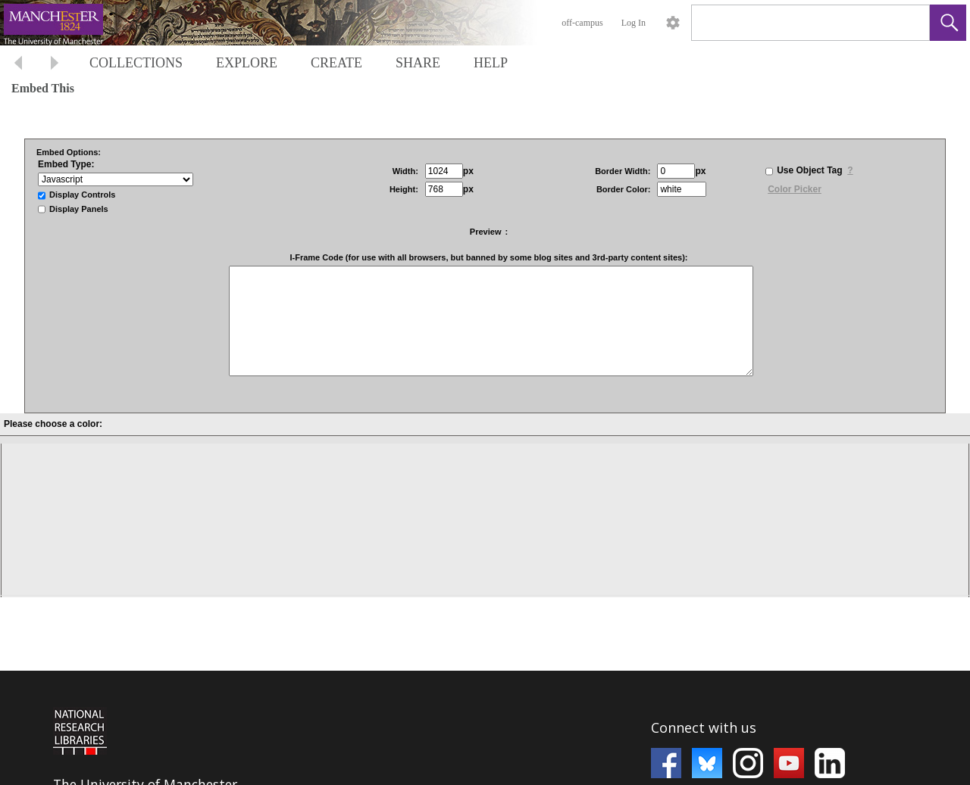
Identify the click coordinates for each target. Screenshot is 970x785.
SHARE (418, 62)
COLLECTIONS (136, 62)
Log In (633, 22)
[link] (906, 22)
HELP (491, 62)
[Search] (792, 23)
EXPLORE (246, 62)
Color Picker (794, 189)
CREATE (336, 62)
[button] (948, 23)
